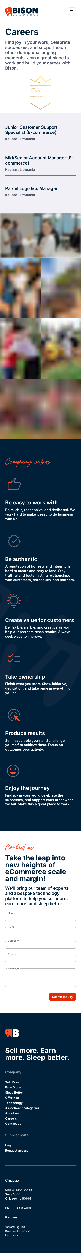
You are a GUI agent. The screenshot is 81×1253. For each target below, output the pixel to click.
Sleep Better (14, 1092)
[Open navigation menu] (72, 11)
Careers (11, 1118)
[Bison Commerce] (21, 11)
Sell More (12, 1082)
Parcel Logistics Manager (31, 188)
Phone (12, 954)
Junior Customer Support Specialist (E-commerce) (31, 130)
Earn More (13, 1087)
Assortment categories (22, 1108)
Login (9, 1145)
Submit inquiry (62, 997)
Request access (17, 1150)
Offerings (12, 1097)
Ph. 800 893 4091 (18, 1208)
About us (12, 1113)
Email (11, 926)
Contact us (13, 1123)
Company (14, 940)
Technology (14, 1103)
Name (11, 913)
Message (13, 968)
